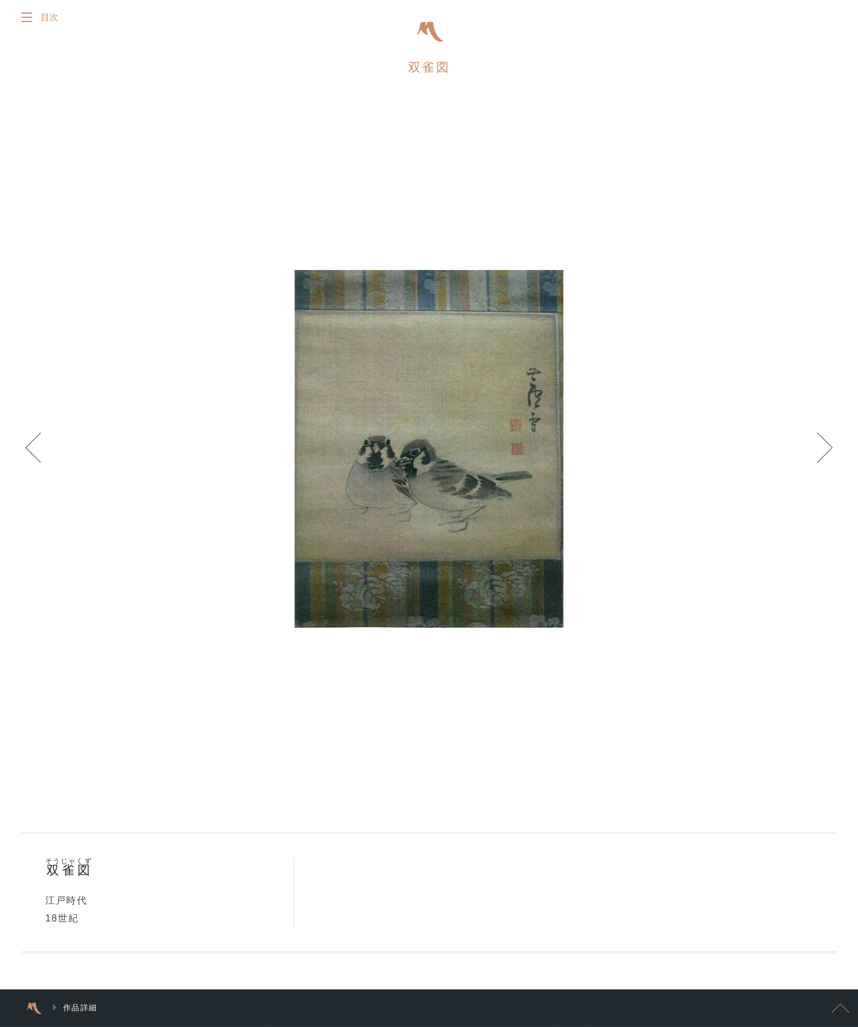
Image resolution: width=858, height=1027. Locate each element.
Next (822, 449)
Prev (36, 449)
